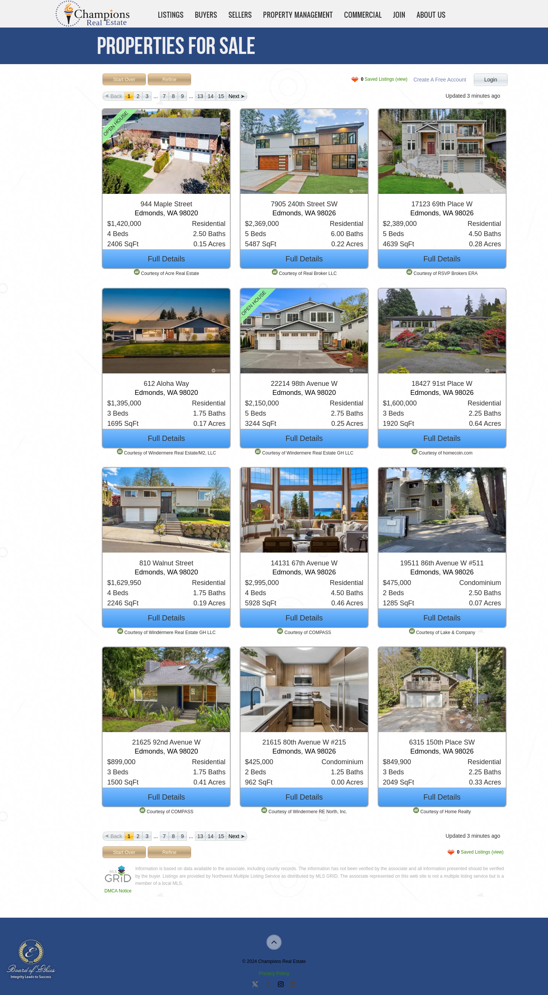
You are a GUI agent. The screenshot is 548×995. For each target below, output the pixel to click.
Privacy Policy (274, 973)
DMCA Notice (118, 891)
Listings (171, 15)
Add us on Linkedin (292, 985)
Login (490, 80)
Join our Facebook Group (267, 985)
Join (399, 15)
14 (211, 96)
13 (200, 96)
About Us (430, 15)
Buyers (206, 15)
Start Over (124, 79)
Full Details (166, 259)
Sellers (240, 15)
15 (221, 96)
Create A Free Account (439, 80)
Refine (169, 79)
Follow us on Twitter (255, 985)
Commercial (363, 15)
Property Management (298, 15)
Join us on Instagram (280, 985)
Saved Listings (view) (384, 79)
